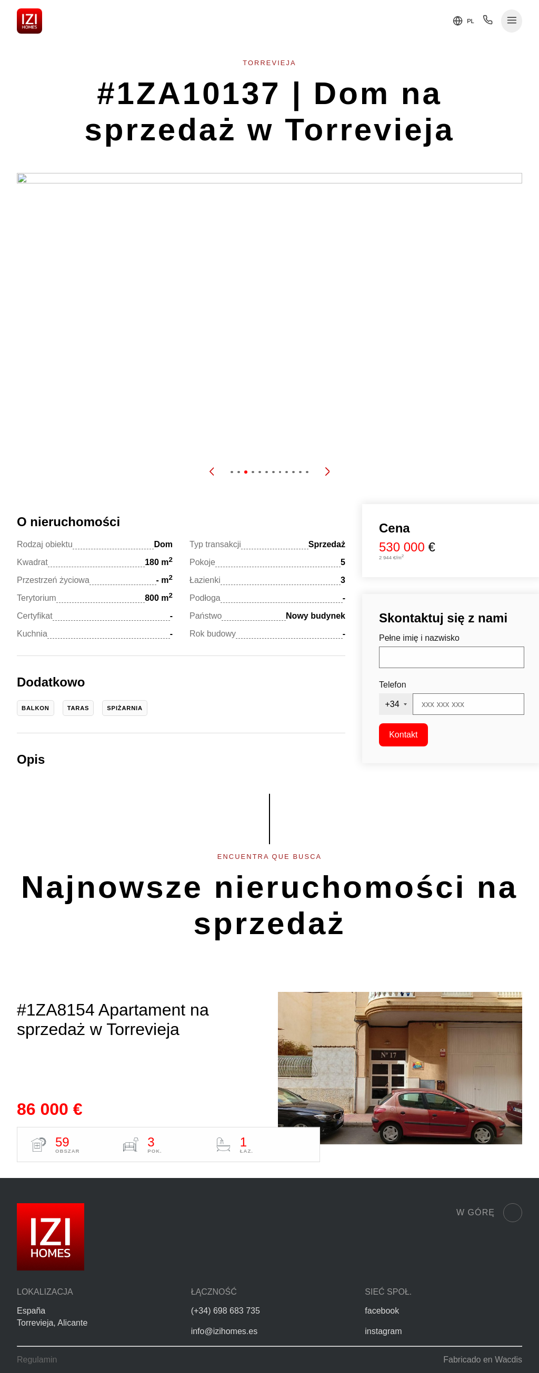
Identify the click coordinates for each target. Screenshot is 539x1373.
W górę (489, 1212)
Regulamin (37, 1359)
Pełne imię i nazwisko (419, 637)
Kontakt (403, 734)
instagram (383, 1331)
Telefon (392, 684)
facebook (382, 1310)
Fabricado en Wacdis (482, 1359)
